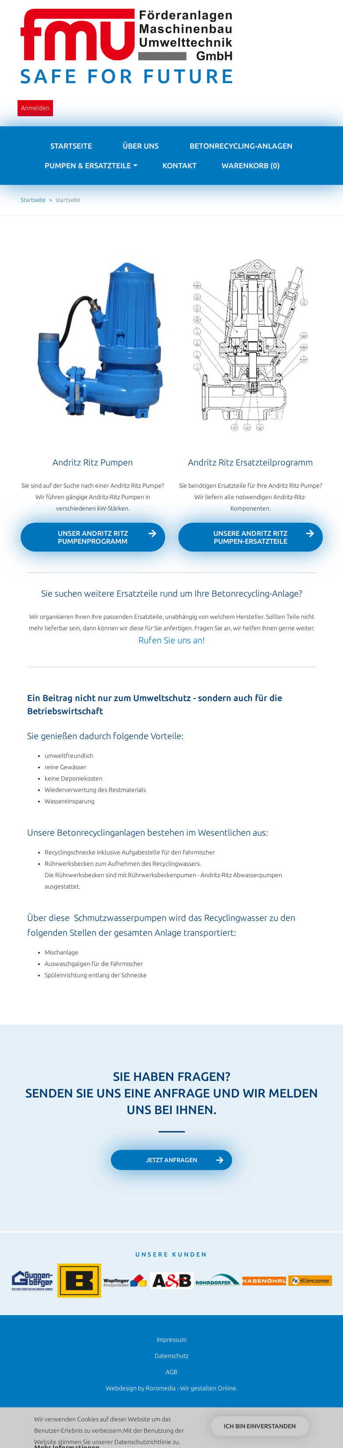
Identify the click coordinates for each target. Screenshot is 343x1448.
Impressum (172, 1339)
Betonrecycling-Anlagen (241, 146)
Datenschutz (171, 1355)
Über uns (141, 146)
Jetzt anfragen (171, 1159)
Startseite (71, 146)
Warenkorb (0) (251, 165)
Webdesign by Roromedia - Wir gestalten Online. (171, 1388)
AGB (171, 1371)
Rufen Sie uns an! (171, 640)
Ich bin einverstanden (260, 1427)
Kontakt (180, 165)
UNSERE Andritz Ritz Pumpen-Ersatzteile (250, 537)
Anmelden (35, 107)
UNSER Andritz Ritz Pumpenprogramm (93, 537)
